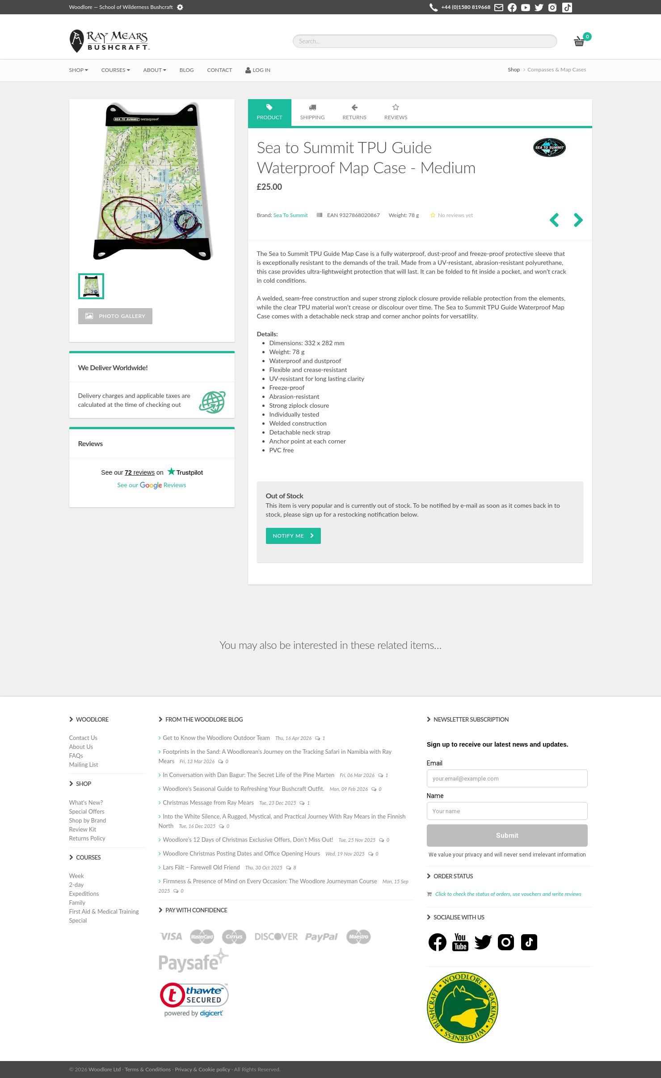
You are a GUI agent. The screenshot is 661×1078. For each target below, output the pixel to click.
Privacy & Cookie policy (202, 1069)
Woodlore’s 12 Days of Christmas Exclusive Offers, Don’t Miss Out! (248, 839)
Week (76, 875)
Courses (115, 70)
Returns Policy (87, 838)
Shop (78, 70)
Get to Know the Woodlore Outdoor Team (216, 737)
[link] (194, 1000)
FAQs (76, 755)
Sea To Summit (291, 215)
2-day (76, 884)
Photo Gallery (115, 316)
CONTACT (219, 70)
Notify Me (293, 535)
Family (77, 902)
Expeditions (84, 893)
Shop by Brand (87, 820)
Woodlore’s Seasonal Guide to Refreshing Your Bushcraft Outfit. (243, 788)
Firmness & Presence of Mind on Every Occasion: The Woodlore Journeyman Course (270, 881)
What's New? (86, 802)
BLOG (187, 70)
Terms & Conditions (148, 1069)
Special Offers (87, 811)
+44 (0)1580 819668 (466, 7)
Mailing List (83, 764)
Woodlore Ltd (104, 1069)
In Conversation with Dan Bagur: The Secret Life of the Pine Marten (249, 774)
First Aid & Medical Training (104, 911)
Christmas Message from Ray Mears (208, 802)
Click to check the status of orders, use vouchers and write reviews (508, 893)
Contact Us (83, 737)
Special (78, 920)
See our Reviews (151, 485)
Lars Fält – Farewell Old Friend (201, 867)
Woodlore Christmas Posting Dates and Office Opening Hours (241, 853)
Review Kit (83, 829)
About (154, 70)
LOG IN (257, 70)
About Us (81, 746)
